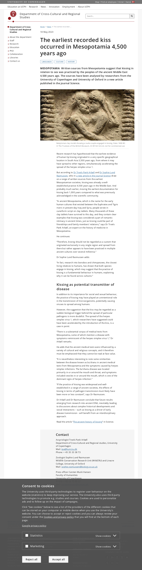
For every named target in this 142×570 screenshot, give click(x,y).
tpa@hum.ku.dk (69, 449)
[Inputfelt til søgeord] (107, 16)
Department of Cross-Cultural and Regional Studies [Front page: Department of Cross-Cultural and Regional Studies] (20, 29)
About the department (20, 37)
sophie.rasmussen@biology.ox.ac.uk (79, 466)
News (49, 27)
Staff (12, 40)
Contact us (15, 61)
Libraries (14, 57)
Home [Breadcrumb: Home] (42, 27)
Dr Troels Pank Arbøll (84, 172)
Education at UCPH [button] (17, 6)
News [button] (43, 6)
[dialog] (71, 524)
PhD (12, 50)
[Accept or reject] (27, 535)
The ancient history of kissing (87, 421)
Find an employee (108, 2)
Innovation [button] (54, 6)
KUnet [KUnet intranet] (121, 2)
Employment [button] (68, 6)
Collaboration (16, 54)
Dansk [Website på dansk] (128, 2)
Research (14, 44)
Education (14, 47)
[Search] (131, 16)
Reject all (31, 559)
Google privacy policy (34, 525)
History (71, 62)
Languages (47, 62)
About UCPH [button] (84, 6)
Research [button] (33, 6)
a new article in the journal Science (93, 175)
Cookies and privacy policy (59, 516)
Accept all (58, 559)
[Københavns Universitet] (12, 16)
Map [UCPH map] (97, 2)
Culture (59, 62)
